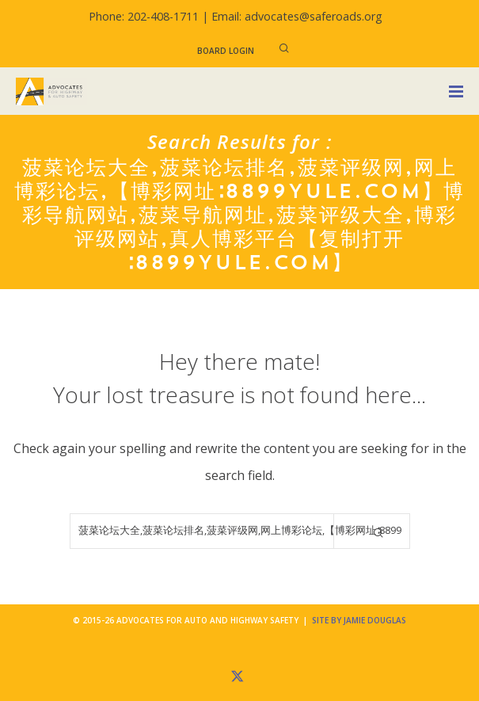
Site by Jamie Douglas (359, 620)
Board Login (225, 50)
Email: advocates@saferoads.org (296, 16)
